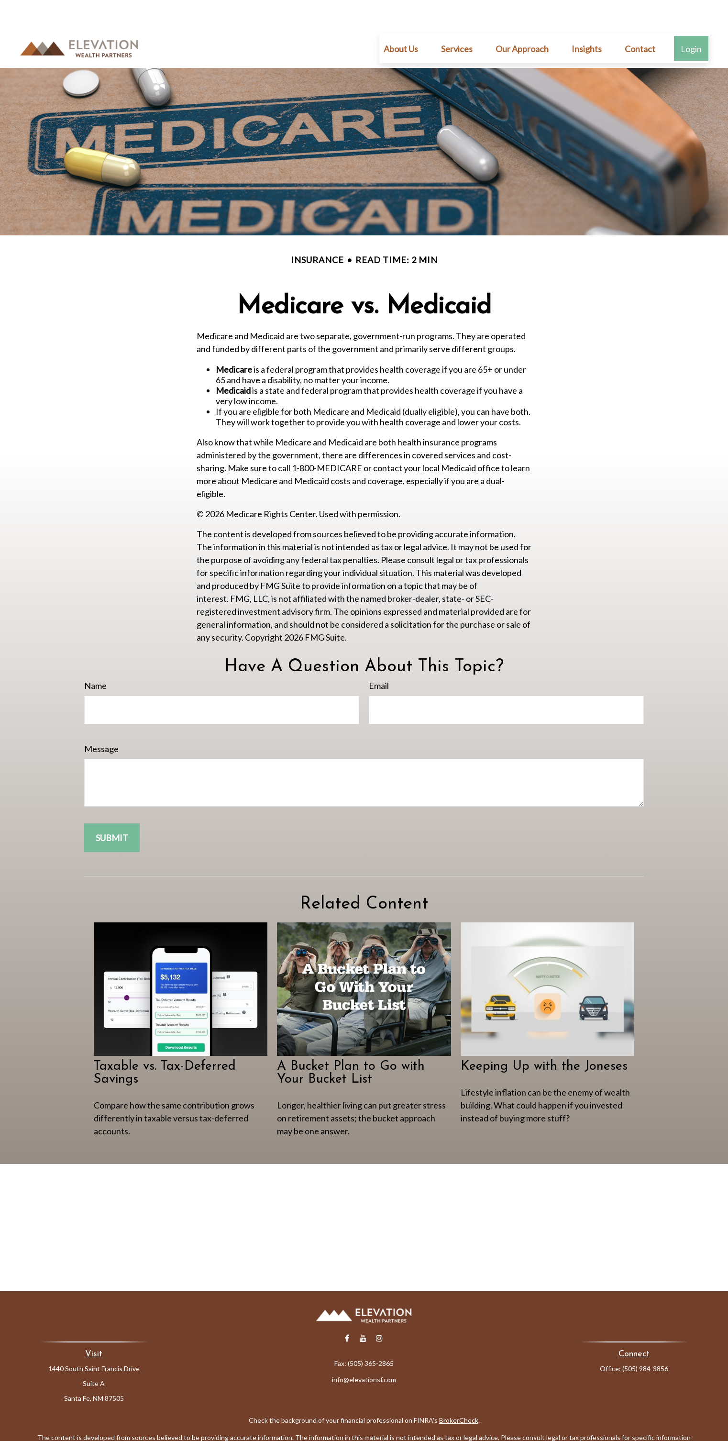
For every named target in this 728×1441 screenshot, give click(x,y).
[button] (400, 20)
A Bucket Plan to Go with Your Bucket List (351, 1044)
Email (379, 657)
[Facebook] (347, 1309)
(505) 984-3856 (645, 1340)
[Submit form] (112, 809)
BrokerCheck (458, 1391)
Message (101, 720)
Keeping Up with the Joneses (544, 1037)
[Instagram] (379, 1309)
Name (95, 657)
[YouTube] (363, 1309)
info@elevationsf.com (364, 1351)
